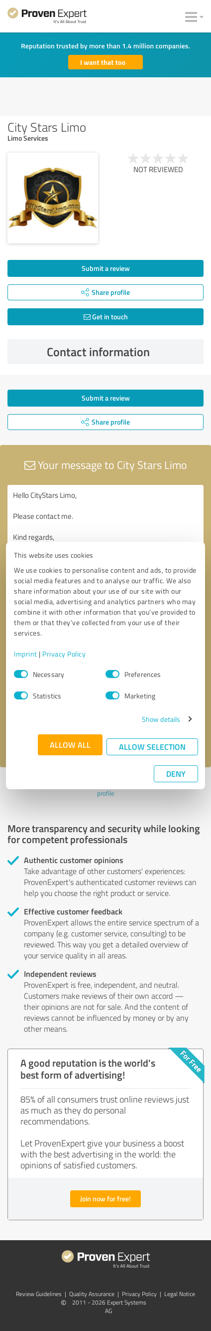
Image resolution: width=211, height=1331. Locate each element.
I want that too (102, 62)
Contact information (123, 351)
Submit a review (106, 268)
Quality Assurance (91, 1294)
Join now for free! (105, 1198)
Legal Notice (179, 1294)
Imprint (25, 654)
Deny (176, 773)
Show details (161, 719)
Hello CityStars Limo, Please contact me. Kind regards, (105, 541)
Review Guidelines (39, 1294)
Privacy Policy (64, 654)
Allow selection (152, 746)
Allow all (70, 744)
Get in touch (106, 316)
